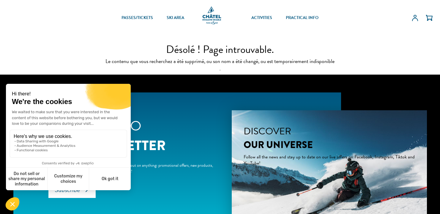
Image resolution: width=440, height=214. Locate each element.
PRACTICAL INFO (302, 18)
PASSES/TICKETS (137, 18)
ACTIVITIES (261, 18)
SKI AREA (175, 18)
